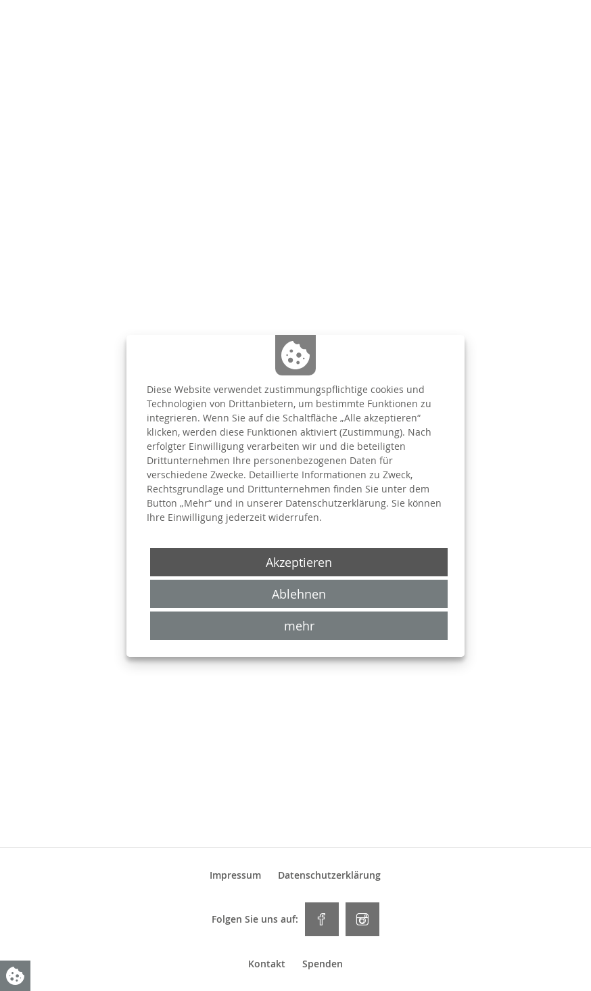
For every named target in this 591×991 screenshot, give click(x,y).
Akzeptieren (299, 562)
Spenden (322, 964)
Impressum (235, 875)
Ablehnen (299, 594)
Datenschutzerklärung (329, 875)
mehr (299, 626)
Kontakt (266, 964)
